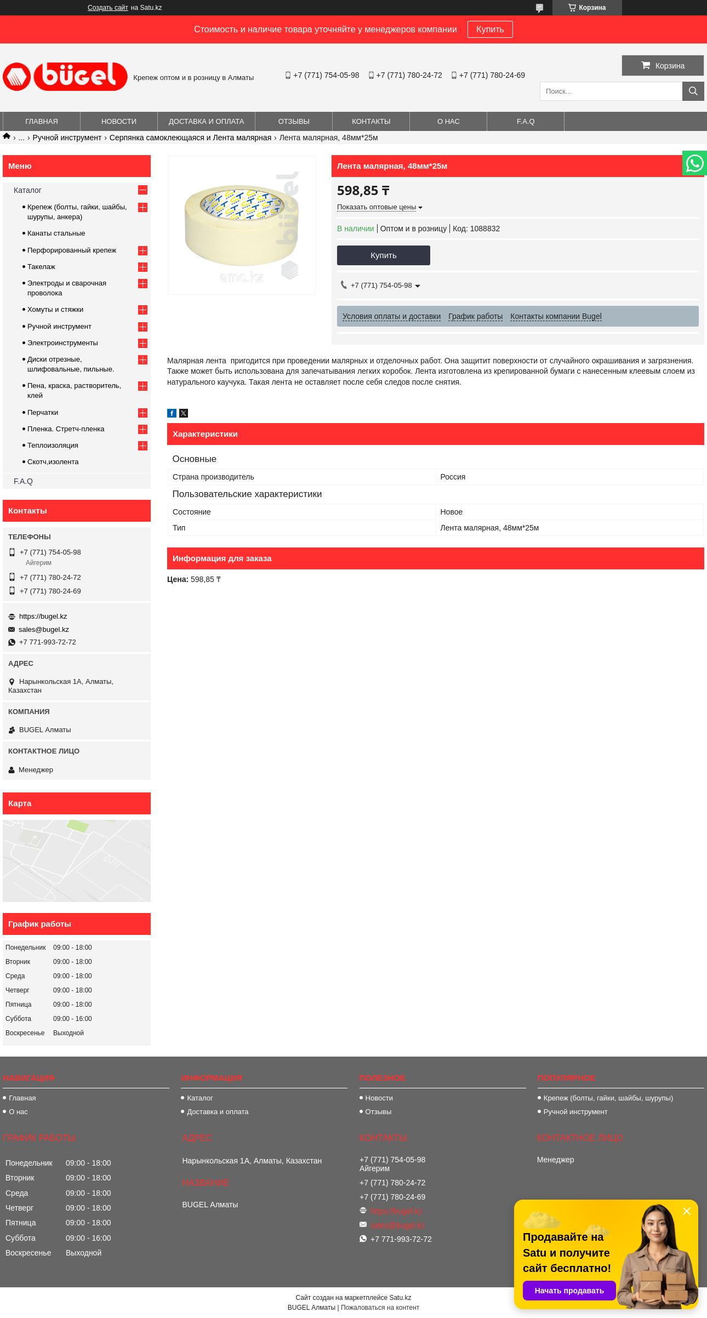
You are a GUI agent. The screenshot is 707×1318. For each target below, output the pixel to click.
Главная (41, 121)
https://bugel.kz (43, 616)
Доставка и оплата (206, 121)
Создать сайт (108, 8)
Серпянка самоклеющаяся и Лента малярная (190, 137)
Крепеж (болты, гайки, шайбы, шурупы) (608, 1098)
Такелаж (41, 267)
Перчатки (42, 412)
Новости (118, 121)
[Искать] (693, 91)
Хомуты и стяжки (55, 309)
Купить (490, 29)
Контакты (371, 121)
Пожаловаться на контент (380, 1307)
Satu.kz (400, 1298)
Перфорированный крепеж (71, 250)
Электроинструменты (62, 343)
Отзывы (294, 121)
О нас (448, 121)
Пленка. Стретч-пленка (65, 429)
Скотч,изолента (53, 462)
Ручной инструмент (67, 137)
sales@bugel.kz (44, 629)
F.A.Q (526, 121)
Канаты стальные (56, 233)
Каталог (28, 190)
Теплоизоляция (52, 445)
